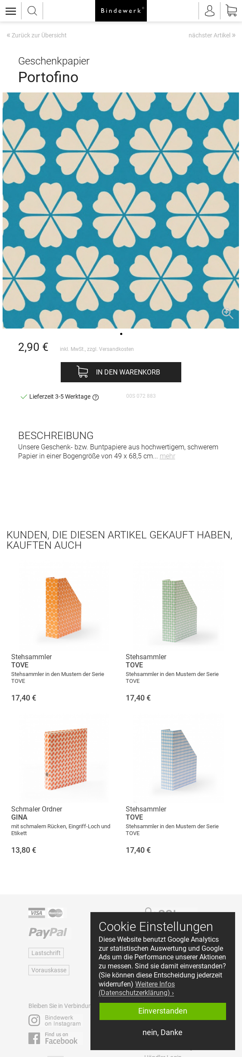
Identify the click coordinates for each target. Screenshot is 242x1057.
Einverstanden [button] (162, 1011)
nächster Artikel (212, 35)
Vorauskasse (49, 970)
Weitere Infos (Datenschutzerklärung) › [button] (137, 988)
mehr (167, 456)
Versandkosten (116, 349)
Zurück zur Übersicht (36, 36)
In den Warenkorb (128, 372)
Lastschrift (46, 952)
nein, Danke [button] (163, 1032)
